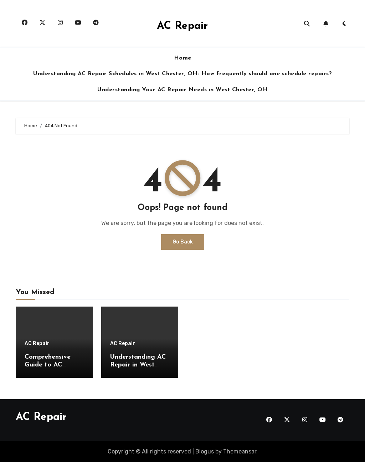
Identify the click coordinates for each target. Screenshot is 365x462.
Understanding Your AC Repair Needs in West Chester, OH (182, 90)
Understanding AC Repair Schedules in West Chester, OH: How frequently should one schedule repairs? (182, 74)
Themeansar (239, 451)
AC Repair (182, 26)
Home (182, 58)
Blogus (204, 451)
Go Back (183, 242)
